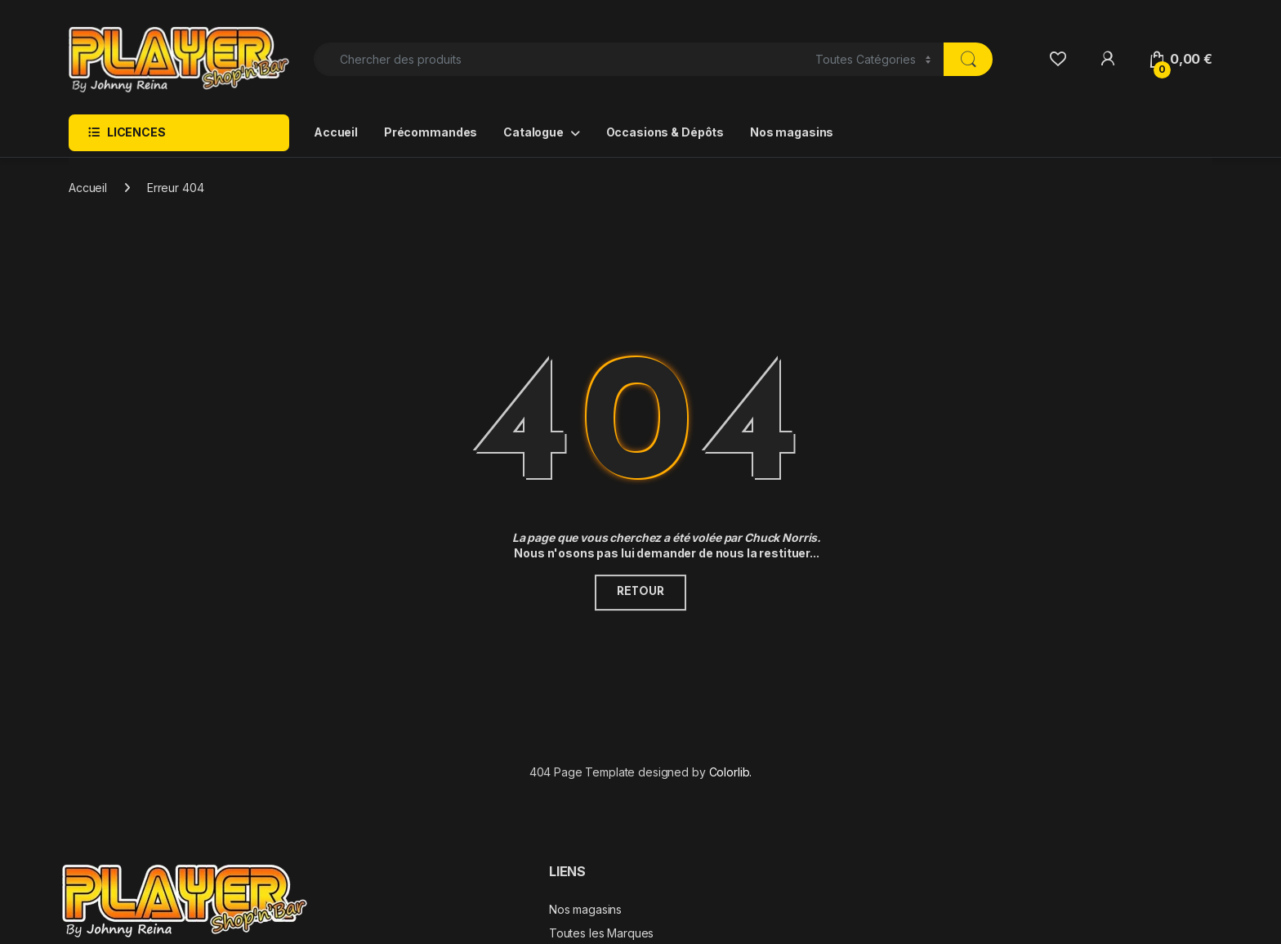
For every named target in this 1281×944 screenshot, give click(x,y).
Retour (640, 592)
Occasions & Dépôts (665, 132)
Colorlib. (730, 772)
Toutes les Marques (601, 933)
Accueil (336, 132)
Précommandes (430, 132)
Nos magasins (791, 132)
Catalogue (533, 132)
